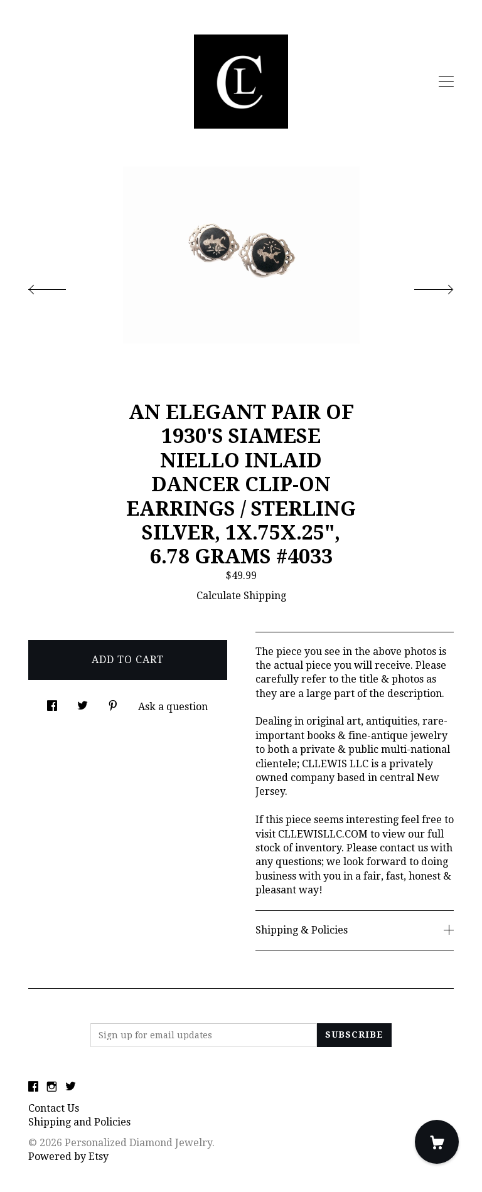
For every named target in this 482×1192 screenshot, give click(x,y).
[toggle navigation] (446, 81)
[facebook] (33, 1088)
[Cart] (437, 1142)
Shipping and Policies (79, 1122)
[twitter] (70, 1088)
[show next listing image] (422, 286)
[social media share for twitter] (82, 703)
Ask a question (173, 707)
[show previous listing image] (59, 286)
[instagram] (51, 1088)
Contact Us (53, 1108)
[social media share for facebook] (52, 703)
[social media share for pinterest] (113, 703)
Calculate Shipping (241, 596)
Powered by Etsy (68, 1157)
